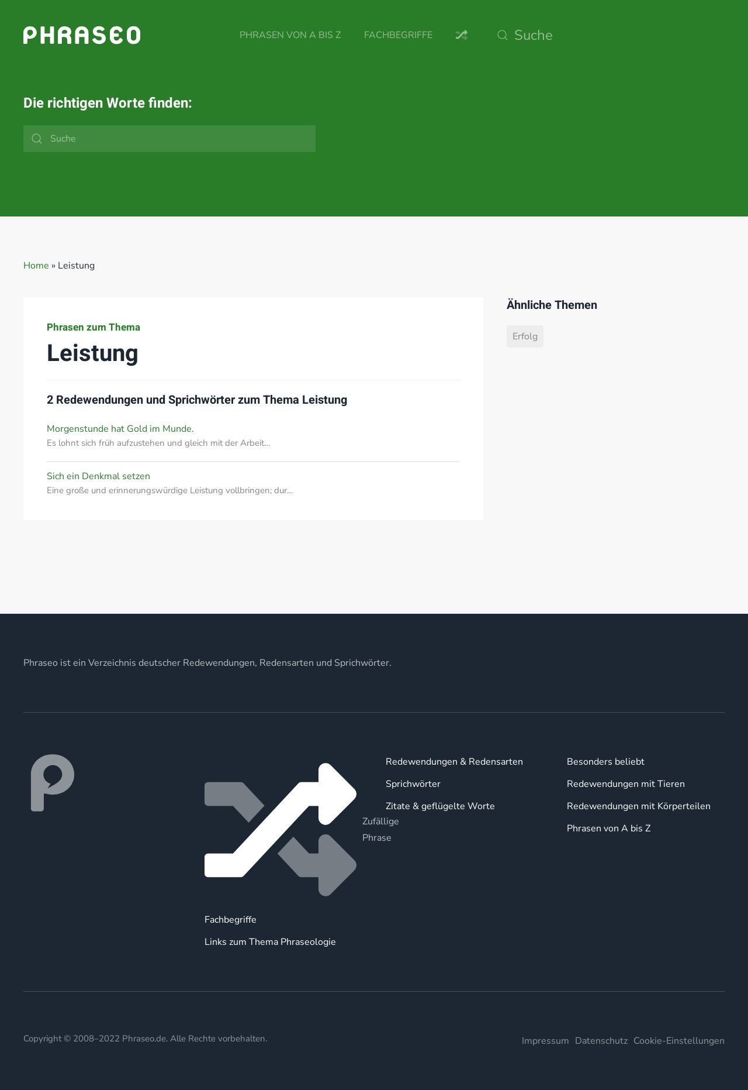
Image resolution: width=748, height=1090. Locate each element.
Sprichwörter (413, 784)
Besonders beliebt (606, 761)
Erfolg (525, 336)
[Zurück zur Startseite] (81, 35)
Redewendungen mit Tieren (626, 784)
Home (36, 265)
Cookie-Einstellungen (679, 1040)
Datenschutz (601, 1040)
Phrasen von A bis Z (290, 35)
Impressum (545, 1040)
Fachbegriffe (398, 35)
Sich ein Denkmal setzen (98, 476)
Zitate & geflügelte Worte (440, 806)
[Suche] (608, 35)
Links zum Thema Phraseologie (270, 942)
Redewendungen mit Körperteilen (639, 806)
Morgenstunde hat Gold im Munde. (120, 428)
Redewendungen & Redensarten (454, 761)
